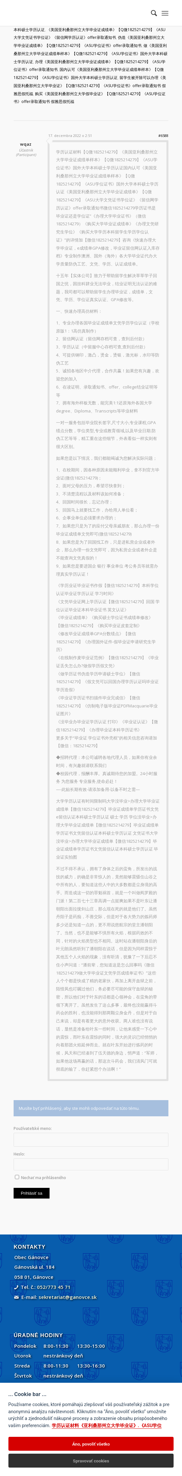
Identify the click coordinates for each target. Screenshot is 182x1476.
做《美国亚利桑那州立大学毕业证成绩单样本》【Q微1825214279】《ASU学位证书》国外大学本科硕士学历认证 (90, 53)
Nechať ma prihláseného (43, 1177)
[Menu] (165, 13)
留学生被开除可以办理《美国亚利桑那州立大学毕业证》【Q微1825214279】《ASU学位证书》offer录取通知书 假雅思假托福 (90, 85)
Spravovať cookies (91, 1460)
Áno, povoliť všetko (91, 1444)
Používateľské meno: (33, 1128)
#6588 (163, 135)
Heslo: (19, 1154)
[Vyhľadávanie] (150, 13)
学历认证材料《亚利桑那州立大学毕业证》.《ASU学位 (107, 1425)
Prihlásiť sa (31, 1193)
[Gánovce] (75, 13)
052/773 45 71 (54, 1287)
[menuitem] (150, 13)
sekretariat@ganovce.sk (68, 1297)
